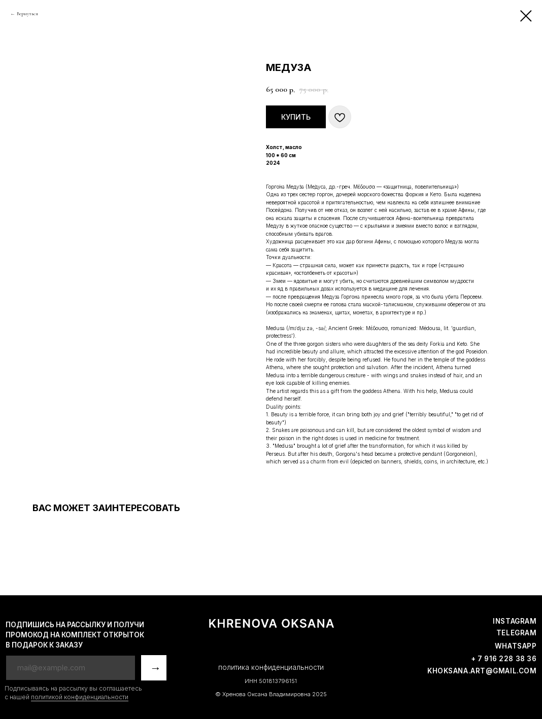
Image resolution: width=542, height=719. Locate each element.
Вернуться (27, 14)
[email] (71, 667)
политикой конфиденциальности (79, 697)
